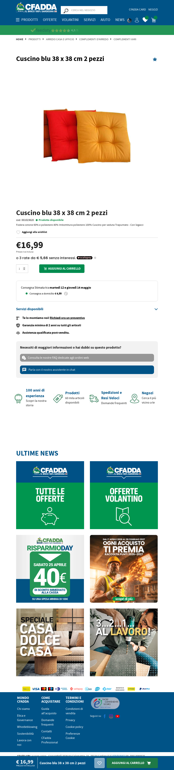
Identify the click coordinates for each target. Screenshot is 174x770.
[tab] (87, 309)
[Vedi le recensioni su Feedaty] (87, 30)
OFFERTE (50, 19)
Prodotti (35, 39)
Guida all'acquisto (49, 711)
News (119, 19)
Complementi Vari (125, 39)
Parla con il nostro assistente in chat (48, 369)
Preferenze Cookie (73, 736)
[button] (133, 19)
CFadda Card (137, 9)
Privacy (70, 720)
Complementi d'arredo (93, 39)
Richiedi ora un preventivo (67, 318)
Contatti (46, 731)
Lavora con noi (24, 742)
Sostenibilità (25, 734)
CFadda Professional (49, 740)
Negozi (153, 9)
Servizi (90, 19)
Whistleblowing (27, 727)
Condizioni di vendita (74, 711)
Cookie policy (74, 727)
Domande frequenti (47, 722)
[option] (87, 136)
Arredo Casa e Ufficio (60, 39)
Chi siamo (23, 709)
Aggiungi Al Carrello (132, 763)
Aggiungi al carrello (61, 269)
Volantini (70, 19)
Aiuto (105, 19)
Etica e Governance (25, 718)
